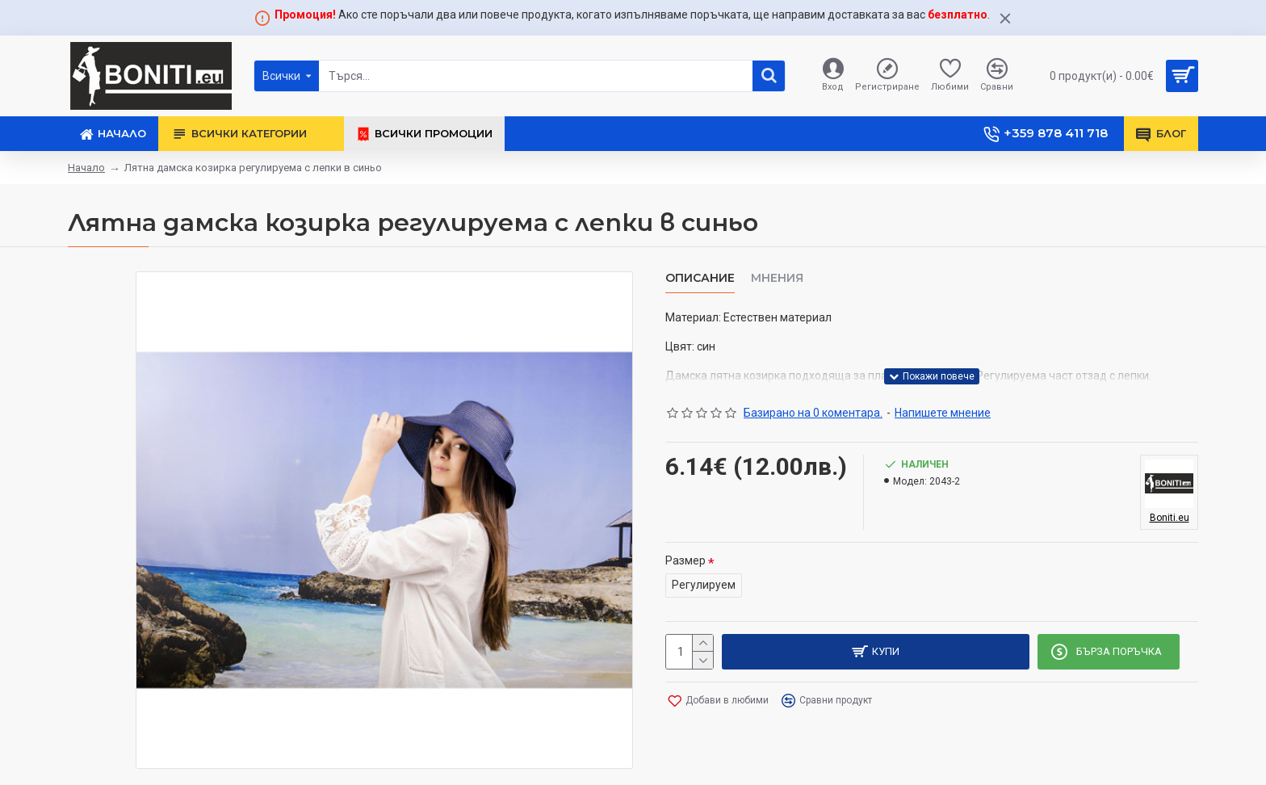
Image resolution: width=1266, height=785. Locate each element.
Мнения (777, 278)
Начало (86, 168)
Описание (700, 278)
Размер (685, 560)
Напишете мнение (943, 412)
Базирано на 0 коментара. (813, 412)
